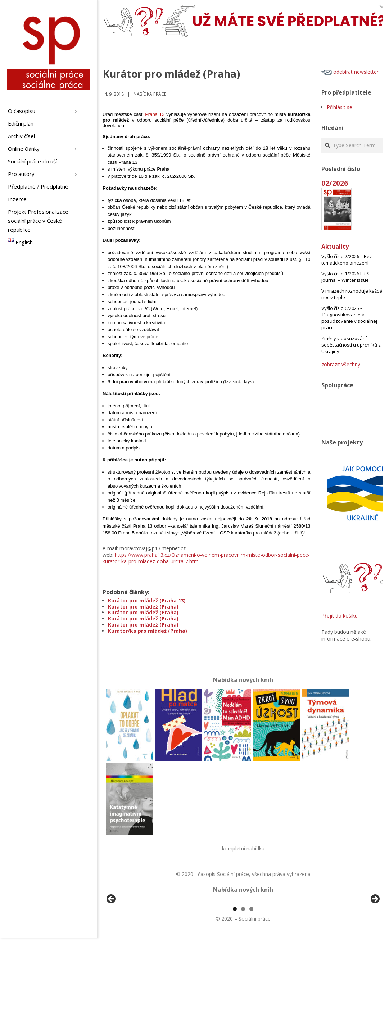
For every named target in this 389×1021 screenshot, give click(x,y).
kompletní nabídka (243, 848)
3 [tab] (251, 992)
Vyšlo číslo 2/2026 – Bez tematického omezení (346, 259)
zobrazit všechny (340, 364)
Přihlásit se (339, 107)
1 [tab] (235, 992)
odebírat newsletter (350, 71)
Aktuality (335, 246)
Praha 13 (154, 114)
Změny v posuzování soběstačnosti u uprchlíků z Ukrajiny (351, 344)
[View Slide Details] (131, 942)
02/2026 (334, 183)
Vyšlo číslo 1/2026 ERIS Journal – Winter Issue (345, 276)
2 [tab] (243, 992)
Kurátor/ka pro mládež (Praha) (147, 630)
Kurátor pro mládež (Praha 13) (147, 600)
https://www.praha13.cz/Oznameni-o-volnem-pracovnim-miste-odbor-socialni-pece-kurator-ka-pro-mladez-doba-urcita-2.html (206, 558)
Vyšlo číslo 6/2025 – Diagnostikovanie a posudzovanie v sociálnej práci (349, 318)
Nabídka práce (150, 94)
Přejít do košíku (339, 615)
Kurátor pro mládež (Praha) (143, 606)
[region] (243, 942)
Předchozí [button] (111, 940)
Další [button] (374, 940)
